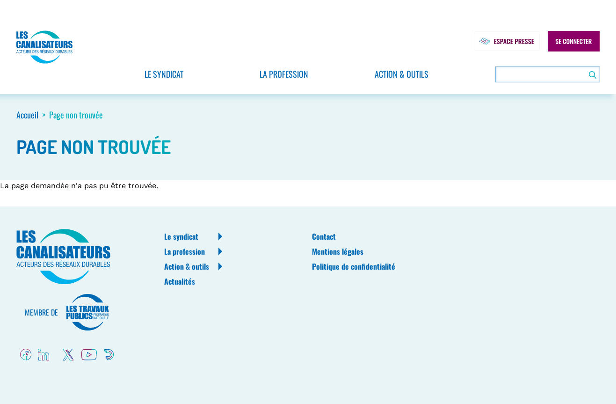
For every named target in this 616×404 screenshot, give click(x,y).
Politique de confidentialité (353, 266)
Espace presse (506, 41)
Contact (324, 236)
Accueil (27, 115)
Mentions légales (337, 251)
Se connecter (573, 41)
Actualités (179, 281)
